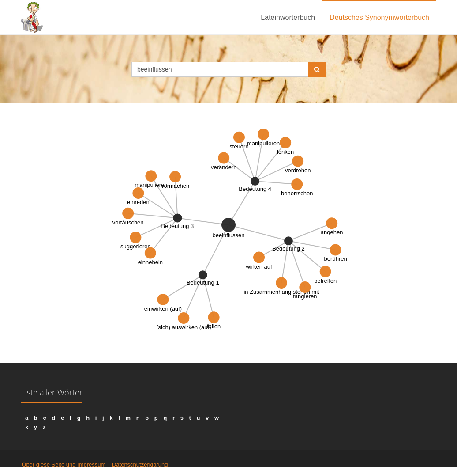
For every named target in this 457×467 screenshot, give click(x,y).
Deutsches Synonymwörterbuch (379, 17)
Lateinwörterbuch (288, 17)
